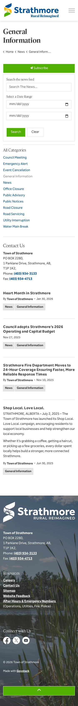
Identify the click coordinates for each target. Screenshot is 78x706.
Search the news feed (20, 79)
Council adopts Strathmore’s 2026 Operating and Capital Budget (33, 329)
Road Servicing (13, 214)
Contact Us (11, 585)
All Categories (14, 150)
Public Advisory (14, 195)
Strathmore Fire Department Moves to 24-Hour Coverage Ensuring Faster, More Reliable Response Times (39, 370)
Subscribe (39, 68)
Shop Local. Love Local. (23, 408)
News (8, 307)
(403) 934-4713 (20, 279)
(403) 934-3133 (25, 273)
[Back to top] (39, 691)
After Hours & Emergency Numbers (29, 601)
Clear (35, 132)
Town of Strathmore (20, 299)
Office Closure (13, 189)
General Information (30, 307)
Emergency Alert (15, 164)
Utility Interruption (16, 220)
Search (16, 132)
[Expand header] (72, 10)
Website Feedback (16, 596)
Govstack (23, 671)
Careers (9, 580)
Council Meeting (15, 157)
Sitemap (9, 590)
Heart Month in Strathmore (27, 293)
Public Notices (13, 201)
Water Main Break (15, 226)
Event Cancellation (16, 170)
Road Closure (12, 208)
